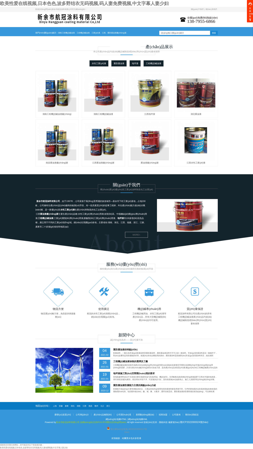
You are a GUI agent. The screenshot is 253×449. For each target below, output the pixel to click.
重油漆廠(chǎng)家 (49, 214)
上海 (55, 406)
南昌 (90, 406)
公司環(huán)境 (123, 415)
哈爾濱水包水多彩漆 (131, 438)
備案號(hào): (188, 422)
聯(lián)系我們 (211, 9)
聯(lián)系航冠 (191, 415)
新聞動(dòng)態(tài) (145, 415)
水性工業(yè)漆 (99, 63)
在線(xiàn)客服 (250, 11)
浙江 (108, 406)
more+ (136, 235)
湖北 (72, 406)
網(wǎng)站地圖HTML (116, 419)
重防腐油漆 (119, 63)
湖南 (78, 406)
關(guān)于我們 (197, 9)
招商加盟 (163, 415)
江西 (104, 33)
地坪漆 (135, 63)
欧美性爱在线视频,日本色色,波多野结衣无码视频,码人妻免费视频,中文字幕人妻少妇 (84, 3)
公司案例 (176, 415)
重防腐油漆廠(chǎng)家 (116, 33)
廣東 (67, 406)
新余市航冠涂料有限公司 (48, 201)
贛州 (96, 406)
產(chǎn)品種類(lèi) (103, 415)
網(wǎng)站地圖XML (138, 419)
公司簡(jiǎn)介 (82, 415)
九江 (102, 406)
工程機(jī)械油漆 (83, 33)
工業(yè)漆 (95, 33)
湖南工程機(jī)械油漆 (66, 33)
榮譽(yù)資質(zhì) (63, 415)
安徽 (61, 406)
